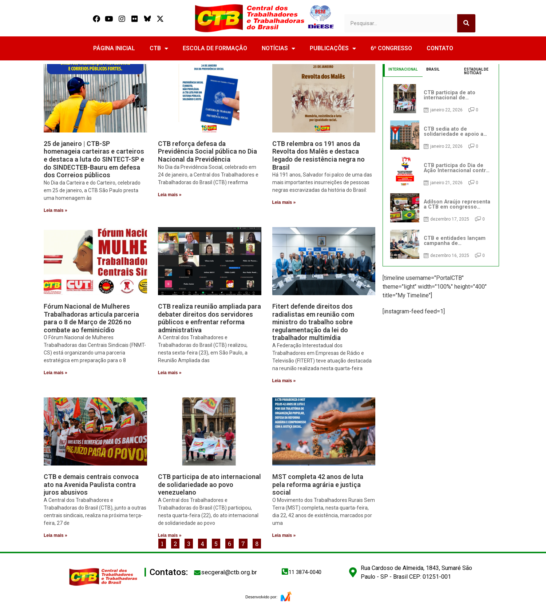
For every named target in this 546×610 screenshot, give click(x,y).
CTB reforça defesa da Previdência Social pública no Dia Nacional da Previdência (207, 151)
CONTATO (440, 48)
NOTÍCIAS (278, 48)
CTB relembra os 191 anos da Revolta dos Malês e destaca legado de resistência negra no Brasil (318, 155)
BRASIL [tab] (432, 69)
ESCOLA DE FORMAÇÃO (215, 48)
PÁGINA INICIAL (114, 48)
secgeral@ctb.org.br (229, 572)
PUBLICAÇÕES (333, 48)
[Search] (466, 23)
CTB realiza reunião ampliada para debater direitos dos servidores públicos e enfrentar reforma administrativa (209, 318)
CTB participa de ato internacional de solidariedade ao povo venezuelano (209, 484)
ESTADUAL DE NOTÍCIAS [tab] (476, 71)
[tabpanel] (441, 171)
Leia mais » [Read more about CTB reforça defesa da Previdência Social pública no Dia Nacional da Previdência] (170, 194)
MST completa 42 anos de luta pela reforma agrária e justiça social (317, 484)
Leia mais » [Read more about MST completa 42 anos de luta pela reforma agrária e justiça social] (284, 535)
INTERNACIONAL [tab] (403, 69)
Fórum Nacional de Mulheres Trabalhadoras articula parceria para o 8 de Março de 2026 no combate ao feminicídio (91, 318)
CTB (159, 48)
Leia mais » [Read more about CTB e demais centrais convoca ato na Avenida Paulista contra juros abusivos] (55, 535)
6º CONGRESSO (391, 48)
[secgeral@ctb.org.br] (197, 572)
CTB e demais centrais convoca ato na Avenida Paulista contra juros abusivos (91, 484)
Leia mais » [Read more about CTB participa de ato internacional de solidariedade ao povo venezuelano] (170, 535)
